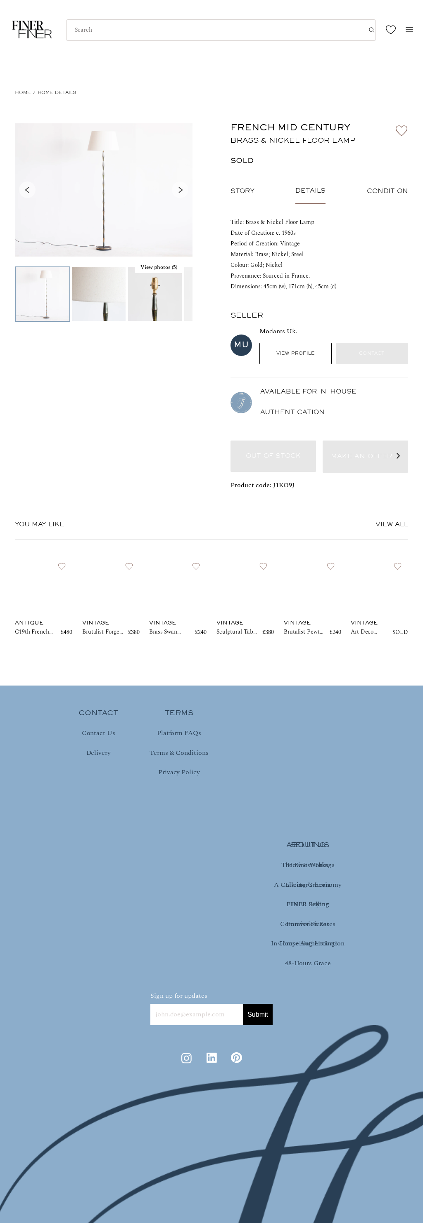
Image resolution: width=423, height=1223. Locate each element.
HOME (23, 93)
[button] (103, 190)
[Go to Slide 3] (155, 294)
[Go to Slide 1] (42, 294)
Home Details (57, 93)
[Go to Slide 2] (98, 294)
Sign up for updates (178, 996)
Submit (257, 1014)
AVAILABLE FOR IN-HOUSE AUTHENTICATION (308, 402)
